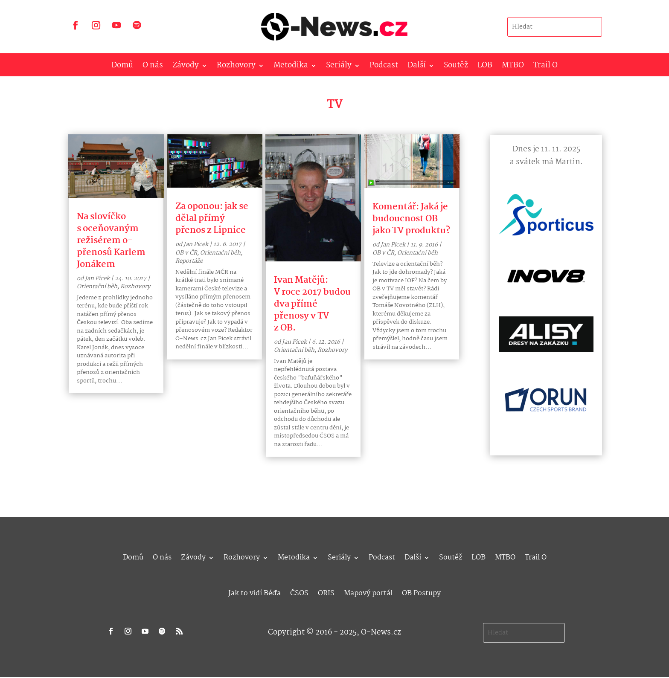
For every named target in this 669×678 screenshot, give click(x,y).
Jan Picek (97, 278)
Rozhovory (236, 67)
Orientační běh (97, 286)
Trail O (545, 67)
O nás (153, 67)
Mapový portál (368, 592)
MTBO (513, 67)
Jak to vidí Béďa (254, 592)
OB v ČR (186, 253)
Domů (122, 67)
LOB (484, 67)
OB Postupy (421, 592)
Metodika (290, 67)
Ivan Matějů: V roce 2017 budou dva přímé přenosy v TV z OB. (312, 304)
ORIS (326, 592)
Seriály (339, 67)
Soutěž (456, 67)
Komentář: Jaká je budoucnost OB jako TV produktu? (411, 219)
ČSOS (299, 592)
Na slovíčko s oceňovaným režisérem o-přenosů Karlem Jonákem (111, 240)
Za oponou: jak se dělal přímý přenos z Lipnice (211, 218)
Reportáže (189, 261)
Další (416, 67)
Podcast (383, 67)
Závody (185, 67)
